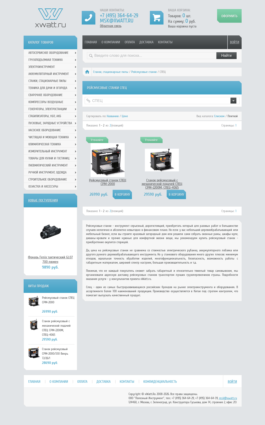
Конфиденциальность (160, 381)
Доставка (146, 42)
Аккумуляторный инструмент (48, 74)
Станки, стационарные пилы (110, 72)
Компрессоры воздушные (45, 102)
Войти (234, 42)
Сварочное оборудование (45, 95)
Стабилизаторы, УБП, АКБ (44, 116)
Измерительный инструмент (47, 151)
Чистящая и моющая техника (48, 137)
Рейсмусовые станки (144, 72)
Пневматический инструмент (48, 165)
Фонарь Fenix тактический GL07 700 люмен (50, 259)
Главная (91, 42)
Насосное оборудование (44, 130)
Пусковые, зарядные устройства (50, 123)
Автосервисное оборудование (48, 53)
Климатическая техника (44, 144)
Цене (125, 116)
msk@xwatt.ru (116, 20)
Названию (113, 116)
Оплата (130, 42)
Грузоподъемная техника (45, 60)
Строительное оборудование (47, 179)
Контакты (165, 42)
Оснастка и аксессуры (43, 186)
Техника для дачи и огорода (47, 88)
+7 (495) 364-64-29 (119, 15)
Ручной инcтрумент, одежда (47, 172)
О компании (111, 42)
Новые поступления (43, 200)
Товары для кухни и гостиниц (48, 158)
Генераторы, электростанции (47, 109)
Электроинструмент (41, 67)
